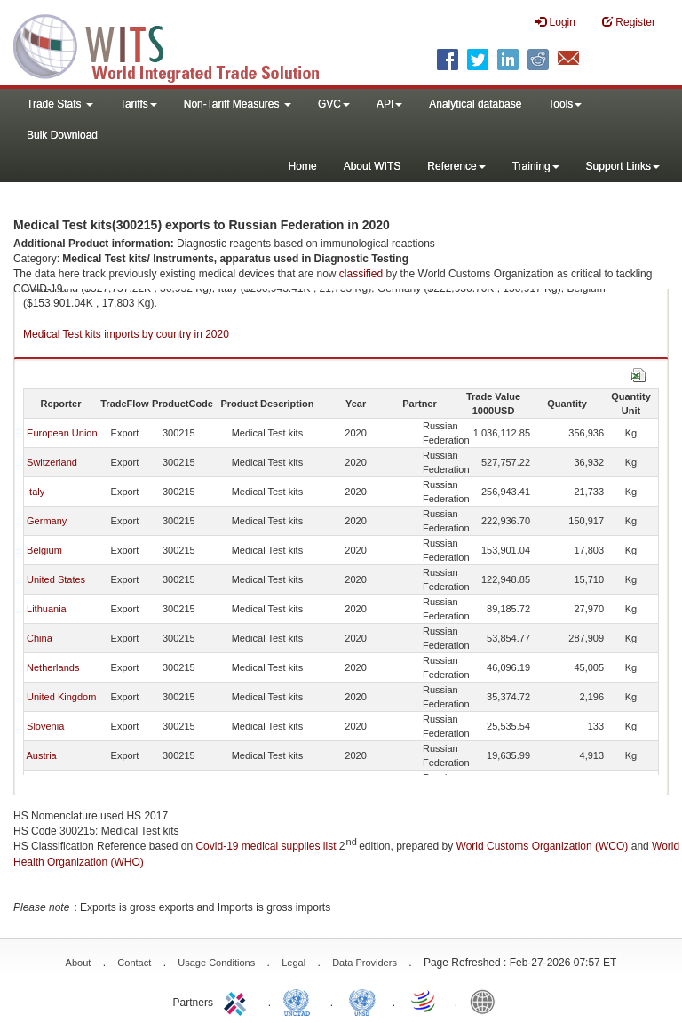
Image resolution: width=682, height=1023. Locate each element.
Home (303, 166)
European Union (62, 433)
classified (361, 274)
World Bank (486, 1001)
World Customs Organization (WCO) (542, 846)
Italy (35, 491)
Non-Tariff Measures (237, 104)
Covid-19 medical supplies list (265, 846)
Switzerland (52, 462)
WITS (177, 44)
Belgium (44, 550)
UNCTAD (300, 1001)
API (389, 104)
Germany (47, 520)
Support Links (623, 166)
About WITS (372, 166)
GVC (334, 104)
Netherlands (53, 667)
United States (56, 579)
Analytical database (475, 104)
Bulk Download (62, 135)
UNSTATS (362, 1001)
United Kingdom (61, 696)
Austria (41, 755)
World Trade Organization (424, 1001)
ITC (238, 1001)
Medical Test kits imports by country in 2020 (126, 334)
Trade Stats (60, 104)
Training (535, 166)
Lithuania (47, 608)
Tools (565, 104)
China (39, 638)
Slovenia (45, 726)
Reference (456, 166)
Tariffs (138, 104)
